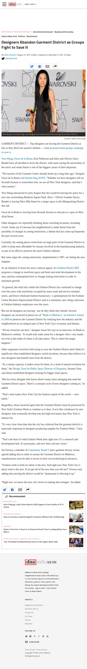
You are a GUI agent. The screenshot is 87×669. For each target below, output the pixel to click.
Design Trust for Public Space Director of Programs (39, 368)
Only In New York (9, 36)
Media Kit (28, 623)
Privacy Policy (42, 649)
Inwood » (8, 526)
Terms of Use (30, 649)
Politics (21, 36)
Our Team (29, 616)
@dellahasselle (11, 58)
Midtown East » (11, 501)
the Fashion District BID (66, 268)
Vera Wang (7, 158)
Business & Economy (63, 32)
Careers (28, 620)
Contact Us (29, 612)
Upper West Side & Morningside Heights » (22, 539)
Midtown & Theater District (16, 32)
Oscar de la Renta (23, 158)
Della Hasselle (10, 55)
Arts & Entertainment (43, 32)
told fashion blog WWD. (33, 178)
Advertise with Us (31, 608)
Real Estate (32, 36)
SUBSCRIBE (32, 642)
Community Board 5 (38, 450)
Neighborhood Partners (34, 605)
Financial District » (13, 514)
